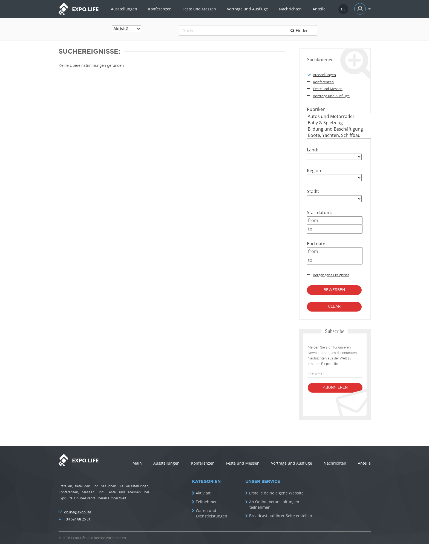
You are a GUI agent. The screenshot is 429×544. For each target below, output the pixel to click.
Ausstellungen (124, 8)
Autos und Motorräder (361, 116)
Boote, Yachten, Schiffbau (361, 135)
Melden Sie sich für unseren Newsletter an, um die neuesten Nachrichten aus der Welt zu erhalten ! (332, 355)
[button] (361, 9)
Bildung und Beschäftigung (361, 129)
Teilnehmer (206, 501)
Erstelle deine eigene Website (276, 493)
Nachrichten (290, 8)
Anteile (319, 8)
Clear (334, 306)
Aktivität (203, 493)
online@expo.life (77, 512)
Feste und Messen (199, 8)
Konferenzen (160, 8)
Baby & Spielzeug (361, 123)
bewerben (334, 290)
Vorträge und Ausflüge (247, 8)
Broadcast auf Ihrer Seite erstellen (280, 515)
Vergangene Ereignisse (331, 274)
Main (137, 463)
